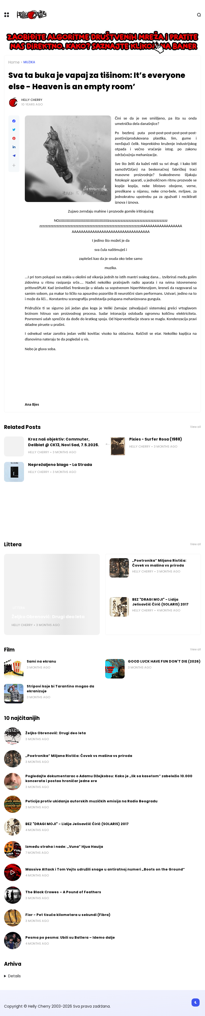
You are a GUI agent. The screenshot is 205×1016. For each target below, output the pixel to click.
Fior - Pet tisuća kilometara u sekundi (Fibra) (67, 914)
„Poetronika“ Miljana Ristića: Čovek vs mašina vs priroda (159, 563)
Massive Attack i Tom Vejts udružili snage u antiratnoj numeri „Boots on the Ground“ (105, 869)
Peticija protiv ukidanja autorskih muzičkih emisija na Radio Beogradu (91, 801)
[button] (13, 165)
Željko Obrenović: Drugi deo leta (48, 617)
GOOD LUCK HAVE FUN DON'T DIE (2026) (164, 661)
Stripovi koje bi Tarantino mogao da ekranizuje (60, 688)
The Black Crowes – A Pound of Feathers (63, 892)
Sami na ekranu (41, 661)
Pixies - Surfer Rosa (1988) (155, 439)
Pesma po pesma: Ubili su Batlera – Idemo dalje (70, 937)
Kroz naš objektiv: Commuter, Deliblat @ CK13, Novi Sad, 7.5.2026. (63, 442)
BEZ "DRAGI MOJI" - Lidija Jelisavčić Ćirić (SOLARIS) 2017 (160, 602)
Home (14, 62)
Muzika (29, 62)
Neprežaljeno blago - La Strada (60, 464)
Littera (19, 608)
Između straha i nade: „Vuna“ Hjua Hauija (64, 846)
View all (195, 427)
